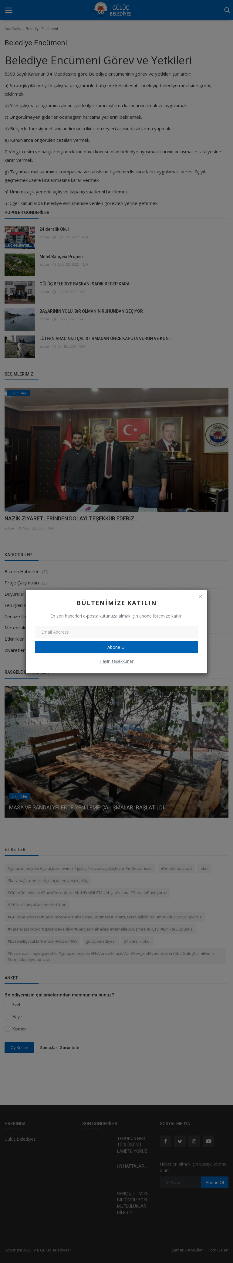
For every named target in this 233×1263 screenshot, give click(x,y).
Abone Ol (116, 647)
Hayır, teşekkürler (116, 661)
